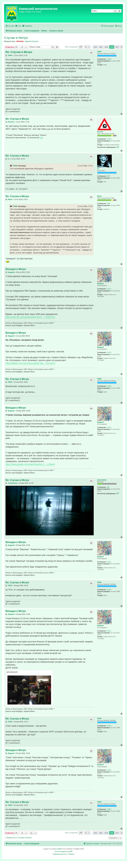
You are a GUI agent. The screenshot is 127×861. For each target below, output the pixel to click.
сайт (41, 138)
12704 (109, 139)
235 (108, 487)
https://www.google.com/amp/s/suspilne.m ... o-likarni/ (30, 464)
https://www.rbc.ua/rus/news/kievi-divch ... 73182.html (30, 317)
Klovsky (100, 132)
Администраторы (32, 41)
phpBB (58, 849)
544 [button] (100, 47)
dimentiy (20, 41)
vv (98, 169)
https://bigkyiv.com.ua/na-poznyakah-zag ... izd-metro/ (30, 363)
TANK (99, 51)
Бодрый (100, 283)
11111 (109, 289)
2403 (108, 203)
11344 (109, 59)
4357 (108, 176)
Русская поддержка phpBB (63, 851)
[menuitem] (18, 26)
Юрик (99, 196)
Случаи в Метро (16, 38)
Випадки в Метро (16, 269)
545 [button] (106, 47)
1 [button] (88, 47)
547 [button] (117, 47)
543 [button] (95, 47)
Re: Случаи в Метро (19, 52)
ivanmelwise (102, 480)
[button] (81, 47)
